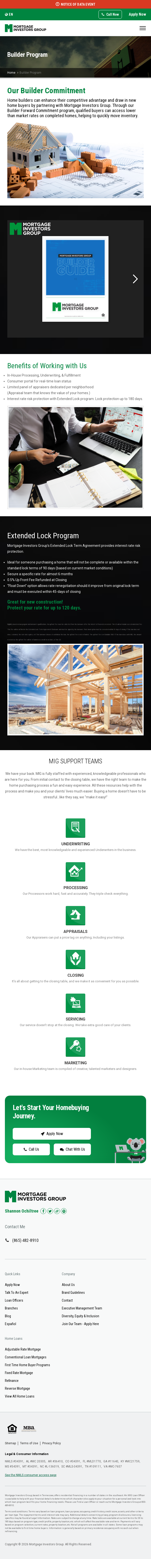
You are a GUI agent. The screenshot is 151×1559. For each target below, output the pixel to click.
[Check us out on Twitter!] (50, 1211)
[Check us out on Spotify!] (64, 1211)
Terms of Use (29, 1443)
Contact (67, 1300)
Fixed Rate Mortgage (19, 1373)
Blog (8, 1316)
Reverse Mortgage (17, 1388)
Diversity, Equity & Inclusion (80, 1316)
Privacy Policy (51, 1443)
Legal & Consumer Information (26, 1454)
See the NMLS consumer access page (30, 1475)
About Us (68, 1285)
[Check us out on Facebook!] (43, 1211)
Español (10, 1324)
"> (75, 958)
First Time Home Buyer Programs (27, 1365)
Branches (11, 1308)
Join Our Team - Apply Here (80, 1324)
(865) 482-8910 (25, 1240)
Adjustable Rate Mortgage (23, 1349)
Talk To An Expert (16, 1293)
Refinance (12, 1381)
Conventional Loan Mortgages (25, 1357)
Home (11, 72)
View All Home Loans (19, 1396)
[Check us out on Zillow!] (57, 1211)
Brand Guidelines (73, 1293)
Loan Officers (14, 1300)
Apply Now (137, 14)
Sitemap (10, 1443)
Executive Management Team (82, 1308)
